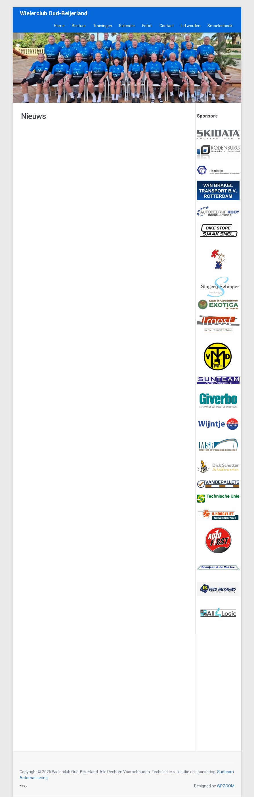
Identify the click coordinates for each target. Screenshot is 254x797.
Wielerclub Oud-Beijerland (53, 13)
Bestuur (79, 25)
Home (59, 25)
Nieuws (33, 116)
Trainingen (102, 25)
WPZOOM (225, 786)
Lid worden (190, 25)
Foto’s (147, 25)
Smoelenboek (219, 25)
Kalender (127, 25)
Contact (166, 25)
